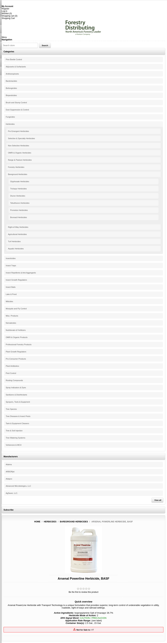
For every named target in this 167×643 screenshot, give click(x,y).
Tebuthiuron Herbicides (20, 203)
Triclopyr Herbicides (18, 189)
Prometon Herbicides (19, 210)
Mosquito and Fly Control (16, 309)
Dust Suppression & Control (17, 110)
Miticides (9, 301)
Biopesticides (11, 95)
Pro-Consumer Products (16, 359)
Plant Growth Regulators (16, 352)
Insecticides (11, 258)
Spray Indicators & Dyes (16, 388)
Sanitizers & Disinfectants (16, 395)
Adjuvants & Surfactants (16, 67)
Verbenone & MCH (14, 445)
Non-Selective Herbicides (18, 146)
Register (5, 9)
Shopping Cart (8, 18)
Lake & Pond (11, 294)
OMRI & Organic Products (16, 337)
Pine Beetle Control (14, 59)
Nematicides (11, 323)
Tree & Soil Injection (14, 431)
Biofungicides (11, 88)
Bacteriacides (11, 81)
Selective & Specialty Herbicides (21, 138)
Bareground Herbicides (17, 174)
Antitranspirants (12, 74)
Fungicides (10, 117)
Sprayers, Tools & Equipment (18, 402)
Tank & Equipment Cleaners (17, 423)
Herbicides (10, 124)
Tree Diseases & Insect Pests (18, 416)
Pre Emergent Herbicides (18, 131)
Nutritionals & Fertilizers (16, 330)
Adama (9, 464)
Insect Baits (11, 287)
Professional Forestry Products (18, 344)
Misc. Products (12, 316)
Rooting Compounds (14, 380)
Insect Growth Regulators (16, 280)
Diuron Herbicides (17, 196)
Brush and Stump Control (16, 102)
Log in (4, 11)
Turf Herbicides (14, 241)
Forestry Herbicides (16, 167)
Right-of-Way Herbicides (18, 227)
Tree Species (11, 409)
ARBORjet (10, 472)
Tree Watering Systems (15, 438)
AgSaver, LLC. (12, 493)
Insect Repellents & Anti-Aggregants (21, 273)
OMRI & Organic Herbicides (19, 153)
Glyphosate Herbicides (19, 181)
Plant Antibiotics (12, 366)
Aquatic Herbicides (16, 249)
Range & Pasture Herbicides (20, 160)
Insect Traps (11, 266)
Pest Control (11, 373)
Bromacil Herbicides (18, 217)
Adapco (9, 479)
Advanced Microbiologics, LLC (18, 486)
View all (157, 500)
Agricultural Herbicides (17, 234)
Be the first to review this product (83, 592)
